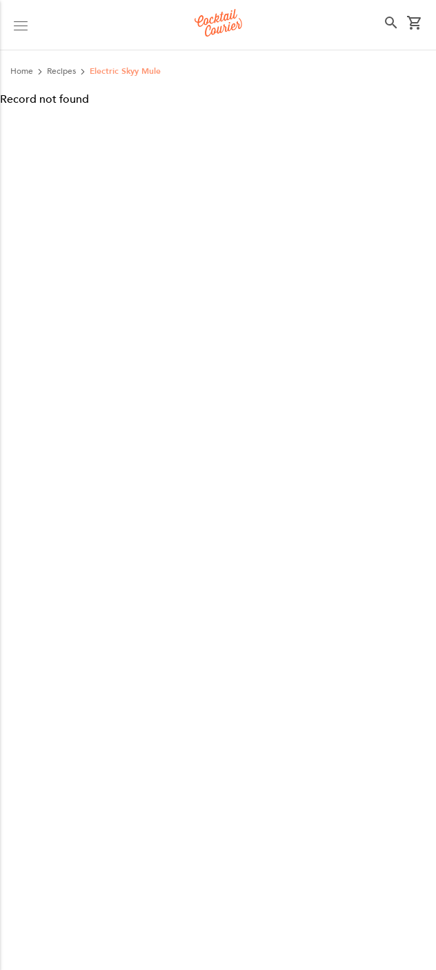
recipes (61, 71)
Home (21, 71)
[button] (20, 25)
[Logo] (218, 25)
